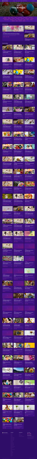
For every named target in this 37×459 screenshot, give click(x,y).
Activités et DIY (32, 18)
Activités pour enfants (20, 19)
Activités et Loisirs (27, 18)
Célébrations (9, 18)
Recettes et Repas (5, 18)
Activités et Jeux (12, 19)
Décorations (13, 18)
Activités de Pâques (20, 17)
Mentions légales (20, 435)
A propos (20, 433)
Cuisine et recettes (31, 17)
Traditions (16, 17)
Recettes (12, 17)
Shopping (27, 19)
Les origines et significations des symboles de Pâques (30, 438)
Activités (9, 17)
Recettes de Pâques (25, 17)
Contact (19, 434)
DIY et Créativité (18, 18)
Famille (25, 19)
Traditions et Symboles (6, 19)
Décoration (5, 17)
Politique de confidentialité (21, 436)
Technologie (31, 19)
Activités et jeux (22, 18)
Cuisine (16, 19)
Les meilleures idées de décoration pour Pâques (30, 436)
